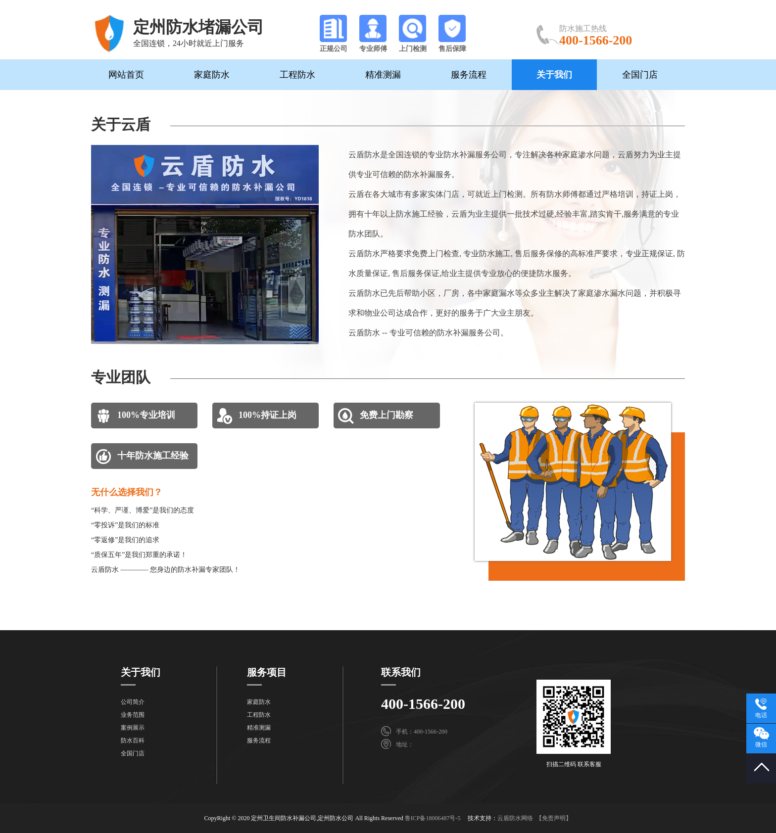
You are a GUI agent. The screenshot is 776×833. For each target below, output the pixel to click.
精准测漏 (383, 75)
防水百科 (133, 740)
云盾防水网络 (515, 818)
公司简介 (133, 701)
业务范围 (133, 714)
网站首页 (126, 75)
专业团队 (120, 377)
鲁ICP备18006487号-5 (433, 818)
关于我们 (554, 75)
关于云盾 (120, 124)
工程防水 (297, 75)
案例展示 (133, 727)
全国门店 (640, 75)
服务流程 (468, 75)
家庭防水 (212, 75)
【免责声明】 (554, 818)
